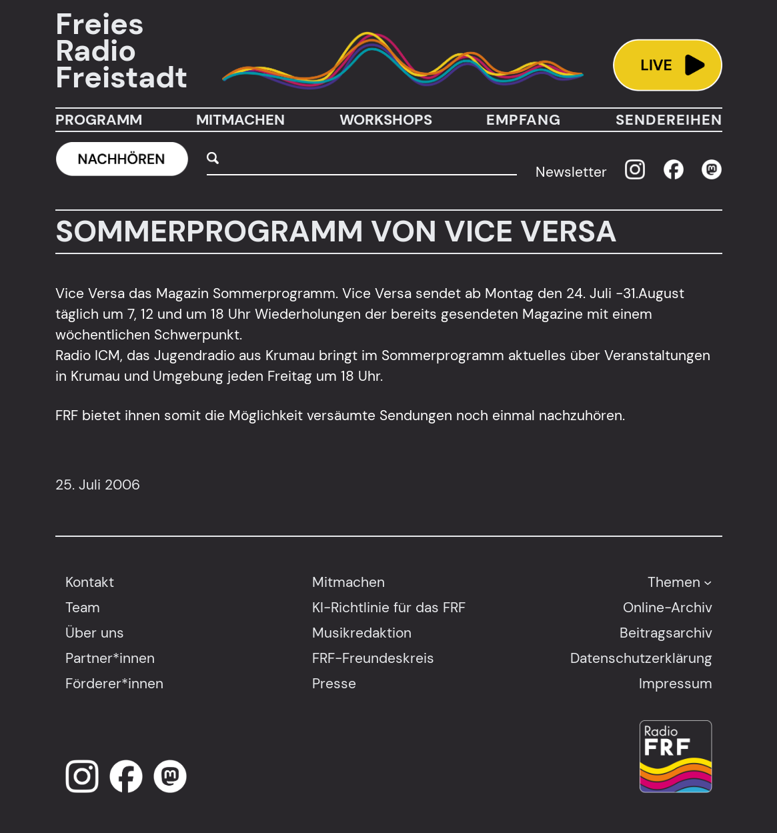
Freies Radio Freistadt (121, 51)
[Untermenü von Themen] (708, 582)
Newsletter (571, 172)
